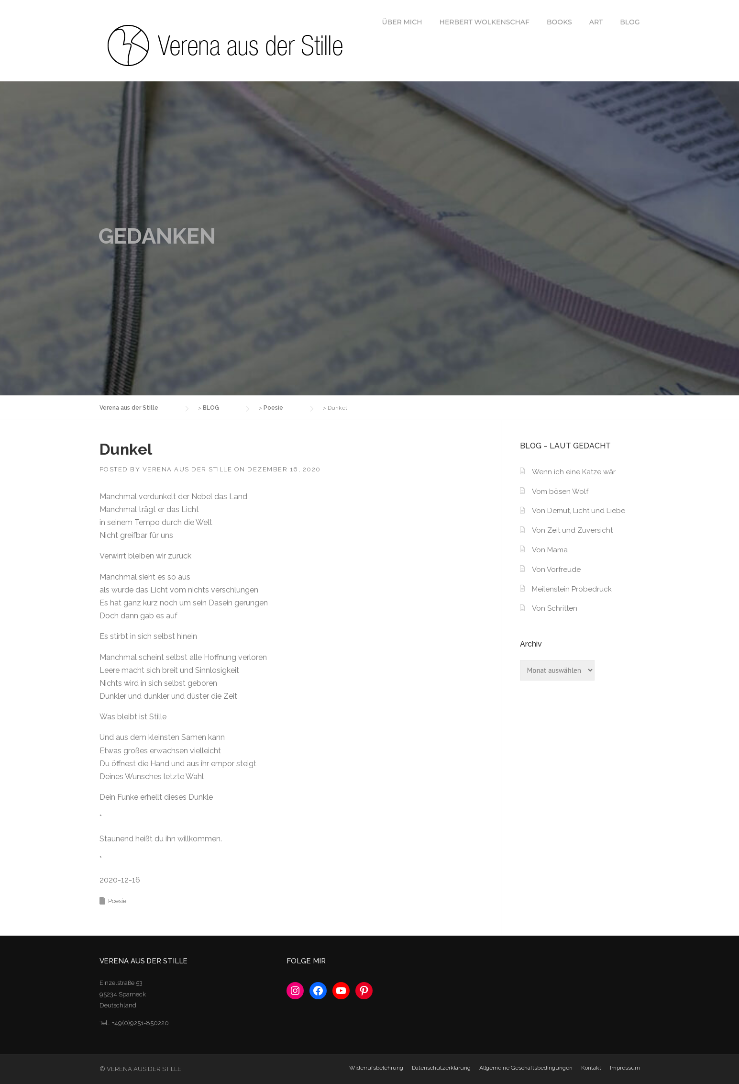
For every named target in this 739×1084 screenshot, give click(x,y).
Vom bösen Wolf (560, 491)
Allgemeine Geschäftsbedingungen (526, 1068)
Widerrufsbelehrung (376, 1068)
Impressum (625, 1068)
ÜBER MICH (402, 22)
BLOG (630, 22)
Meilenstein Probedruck (572, 589)
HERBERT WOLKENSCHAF (484, 22)
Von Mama (550, 550)
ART (596, 22)
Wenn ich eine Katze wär (574, 472)
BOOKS (559, 22)
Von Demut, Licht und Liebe (578, 510)
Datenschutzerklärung (441, 1068)
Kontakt (591, 1068)
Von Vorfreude (556, 569)
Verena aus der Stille (187, 469)
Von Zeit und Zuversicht (572, 530)
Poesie (117, 901)
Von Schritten (554, 608)
